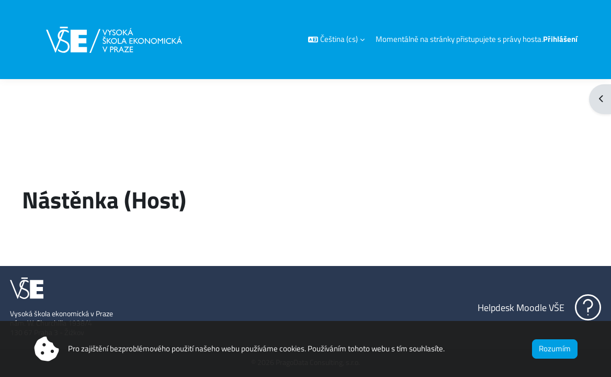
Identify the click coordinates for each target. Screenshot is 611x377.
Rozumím (555, 348)
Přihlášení (560, 39)
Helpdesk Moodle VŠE (497, 307)
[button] (336, 39)
